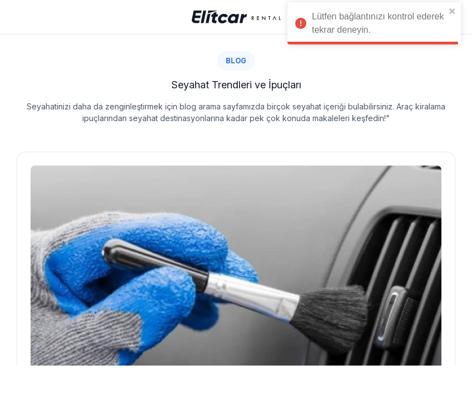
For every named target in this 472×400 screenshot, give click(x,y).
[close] (452, 11)
